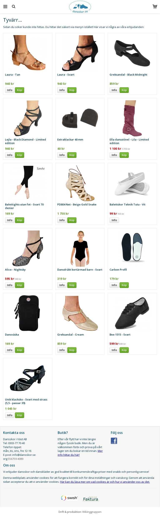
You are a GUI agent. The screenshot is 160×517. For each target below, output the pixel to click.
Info (9, 90)
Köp (19, 90)
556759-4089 (15, 459)
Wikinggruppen (91, 512)
